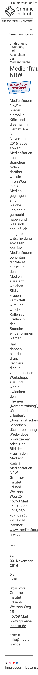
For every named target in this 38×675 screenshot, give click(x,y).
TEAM (16, 21)
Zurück (13, 545)
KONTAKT (27, 21)
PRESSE (6, 21)
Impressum (14, 667)
